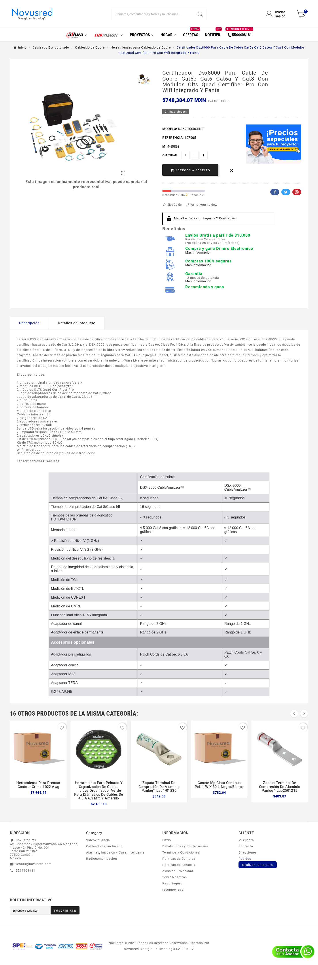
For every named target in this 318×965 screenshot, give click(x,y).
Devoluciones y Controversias (185, 846)
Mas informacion (198, 252)
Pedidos (244, 858)
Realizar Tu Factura (257, 865)
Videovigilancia (98, 840)
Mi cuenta (246, 840)
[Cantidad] (186, 155)
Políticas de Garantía (178, 865)
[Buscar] (153, 14)
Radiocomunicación (101, 858)
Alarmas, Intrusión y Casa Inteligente (115, 852)
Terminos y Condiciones (180, 852)
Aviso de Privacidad (177, 871)
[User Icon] (279, 14)
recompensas (172, 889)
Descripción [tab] (29, 323)
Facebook (274, 192)
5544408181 (25, 870)
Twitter (285, 192)
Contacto (245, 846)
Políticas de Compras (179, 858)
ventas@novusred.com (33, 864)
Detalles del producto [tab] (76, 323)
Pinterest (296, 192)
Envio (166, 840)
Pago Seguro (172, 883)
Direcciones (247, 852)
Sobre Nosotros (174, 877)
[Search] (200, 14)
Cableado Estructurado (104, 846)
